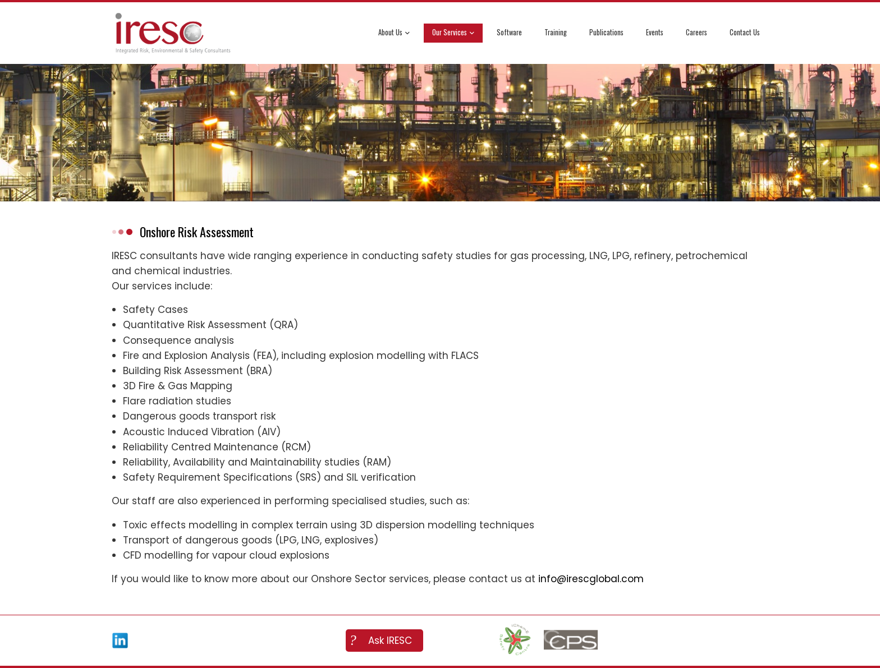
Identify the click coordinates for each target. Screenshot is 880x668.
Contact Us (745, 32)
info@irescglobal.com (591, 579)
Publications (606, 32)
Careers (696, 32)
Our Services (453, 33)
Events (654, 32)
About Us (394, 33)
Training (555, 32)
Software (509, 32)
